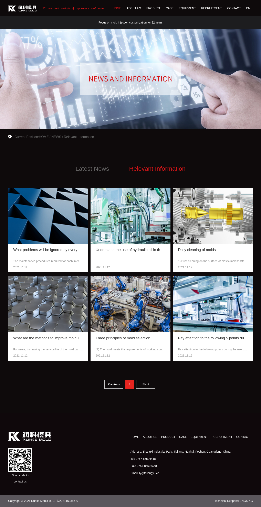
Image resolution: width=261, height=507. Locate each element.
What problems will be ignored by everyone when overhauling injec (67, 250)
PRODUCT (153, 8)
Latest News (92, 168)
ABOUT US (133, 8)
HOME (117, 8)
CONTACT (234, 8)
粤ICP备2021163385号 (63, 501)
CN (248, 8)
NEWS (56, 137)
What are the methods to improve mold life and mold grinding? (63, 338)
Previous (114, 384)
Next (145, 384)
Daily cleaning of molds (197, 250)
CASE (170, 8)
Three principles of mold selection (123, 338)
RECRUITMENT (211, 8)
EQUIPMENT (187, 8)
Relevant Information (79, 137)
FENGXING (245, 501)
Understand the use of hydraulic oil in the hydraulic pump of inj (146, 250)
